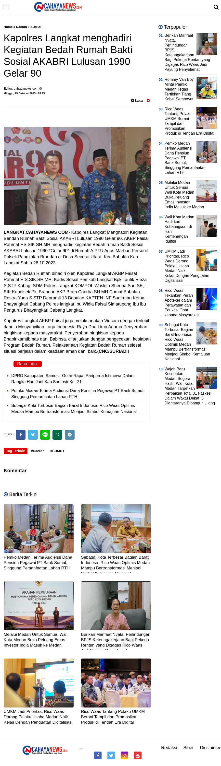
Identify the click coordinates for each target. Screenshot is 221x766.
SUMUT (36, 27)
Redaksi (169, 747)
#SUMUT (57, 451)
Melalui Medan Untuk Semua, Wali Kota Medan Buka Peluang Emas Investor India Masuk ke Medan (35, 640)
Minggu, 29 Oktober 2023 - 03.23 (24, 93)
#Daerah (37, 451)
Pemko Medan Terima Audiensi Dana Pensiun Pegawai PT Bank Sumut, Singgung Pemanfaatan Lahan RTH (38, 562)
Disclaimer (210, 747)
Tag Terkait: (15, 451)
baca (137, 100)
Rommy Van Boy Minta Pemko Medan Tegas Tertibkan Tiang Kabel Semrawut (179, 89)
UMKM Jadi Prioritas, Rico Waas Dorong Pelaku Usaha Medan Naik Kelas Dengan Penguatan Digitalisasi (38, 717)
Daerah (21, 27)
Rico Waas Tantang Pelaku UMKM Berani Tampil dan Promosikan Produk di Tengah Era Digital (113, 717)
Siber (188, 747)
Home (8, 27)
